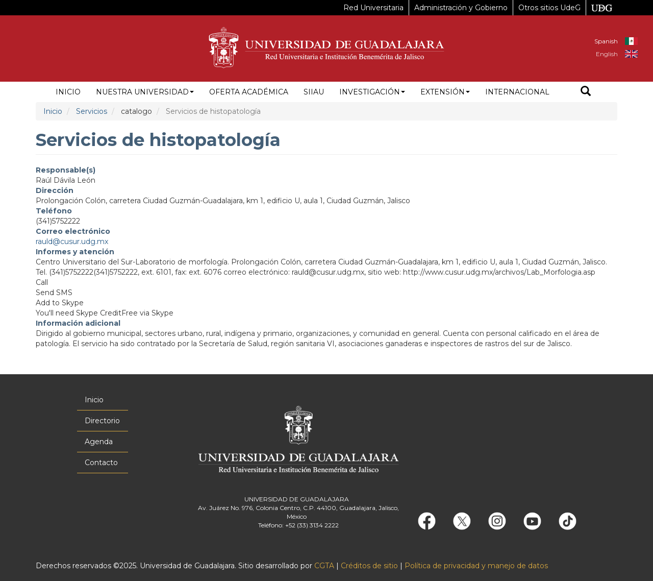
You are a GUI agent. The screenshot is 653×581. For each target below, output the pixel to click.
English (607, 54)
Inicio (68, 91)
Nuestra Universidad (145, 91)
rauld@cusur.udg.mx (72, 241)
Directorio (102, 420)
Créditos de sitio (369, 565)
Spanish (606, 41)
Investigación (372, 91)
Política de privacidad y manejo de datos (476, 565)
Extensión (445, 91)
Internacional (517, 91)
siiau (314, 91)
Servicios (91, 111)
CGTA (324, 565)
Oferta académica (248, 91)
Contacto (101, 462)
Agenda (99, 441)
